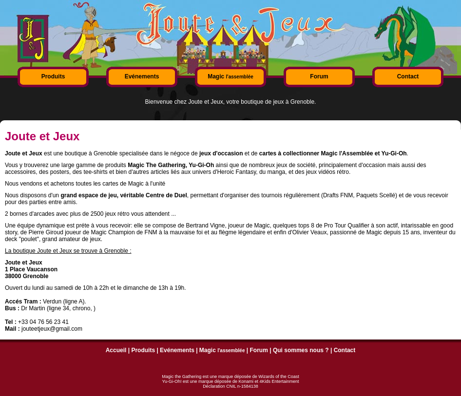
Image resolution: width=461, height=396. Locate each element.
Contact (408, 76)
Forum (319, 76)
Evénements (142, 76)
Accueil (116, 350)
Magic (230, 76)
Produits (53, 76)
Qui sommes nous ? (301, 350)
